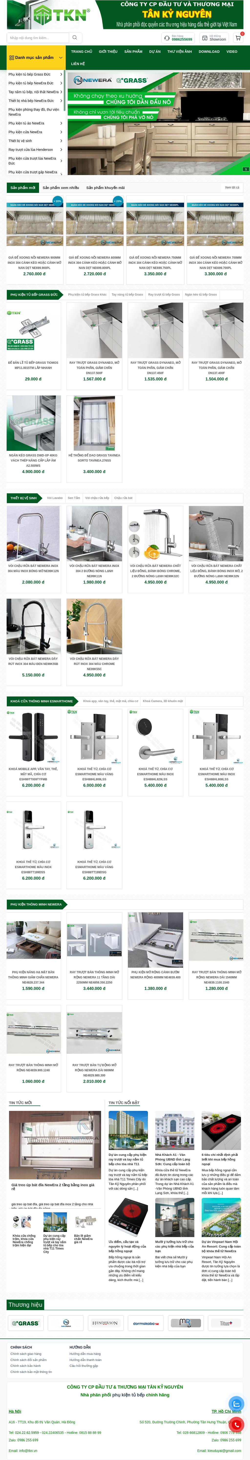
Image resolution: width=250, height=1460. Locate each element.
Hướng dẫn (80, 1347)
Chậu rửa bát (123, 498)
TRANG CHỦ (81, 52)
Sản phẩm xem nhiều (61, 188)
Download (209, 52)
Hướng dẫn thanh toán (86, 1360)
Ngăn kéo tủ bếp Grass (201, 294)
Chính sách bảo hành (25, 1366)
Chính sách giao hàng (25, 1354)
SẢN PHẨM (133, 52)
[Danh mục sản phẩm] (36, 57)
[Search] (74, 38)
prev (81, 123)
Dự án (154, 52)
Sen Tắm (74, 498)
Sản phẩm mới (22, 188)
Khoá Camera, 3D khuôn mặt (163, 701)
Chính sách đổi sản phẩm (28, 1360)
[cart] (238, 38)
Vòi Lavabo (55, 498)
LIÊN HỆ (78, 64)
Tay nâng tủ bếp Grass (127, 294)
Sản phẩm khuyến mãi (105, 188)
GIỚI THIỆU (108, 52)
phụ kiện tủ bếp (128, 1395)
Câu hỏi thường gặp (84, 1366)
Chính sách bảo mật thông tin (31, 1372)
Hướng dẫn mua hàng (85, 1354)
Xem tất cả (232, 187)
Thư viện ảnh (179, 52)
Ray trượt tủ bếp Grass (164, 294)
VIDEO (232, 52)
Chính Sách (21, 1347)
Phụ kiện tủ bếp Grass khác (87, 294)
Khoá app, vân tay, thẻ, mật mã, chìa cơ (110, 701)
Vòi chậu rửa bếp (97, 498)
